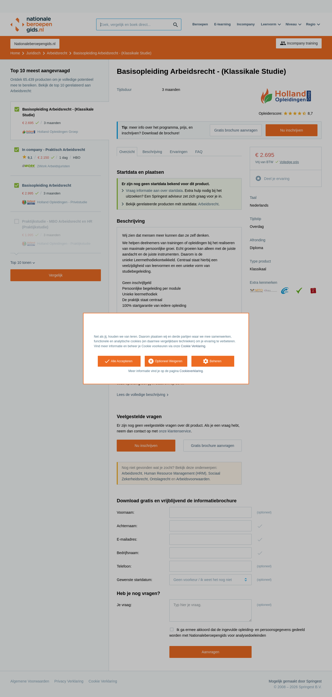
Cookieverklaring (191, 371)
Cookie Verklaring (193, 346)
